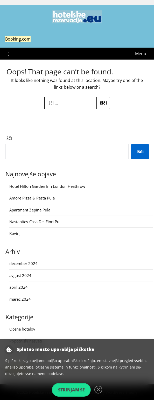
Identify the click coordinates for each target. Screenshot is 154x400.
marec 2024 (20, 299)
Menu (140, 53)
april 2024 (18, 287)
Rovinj (14, 233)
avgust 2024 (20, 275)
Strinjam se (71, 390)
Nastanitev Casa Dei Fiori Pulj (35, 221)
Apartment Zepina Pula (29, 209)
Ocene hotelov (22, 329)
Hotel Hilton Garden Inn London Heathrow (47, 186)
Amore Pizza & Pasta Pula (32, 198)
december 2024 (23, 263)
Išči (8, 138)
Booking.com (18, 39)
